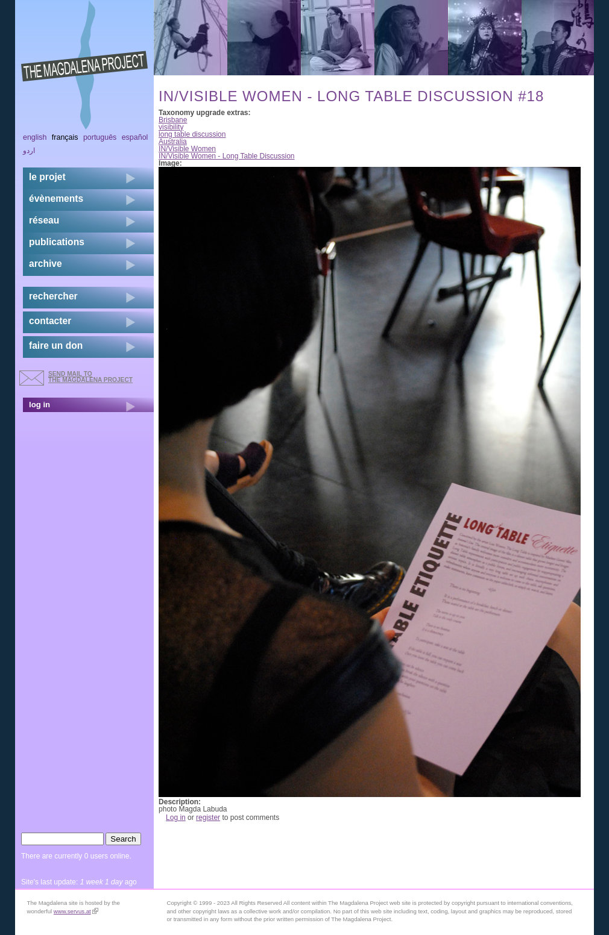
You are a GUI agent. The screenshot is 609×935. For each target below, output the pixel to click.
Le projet (47, 177)
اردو (29, 150)
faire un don (56, 345)
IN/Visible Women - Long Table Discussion (226, 156)
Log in (176, 817)
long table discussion (192, 134)
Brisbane (173, 120)
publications (56, 242)
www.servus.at (76, 911)
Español (135, 137)
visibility (171, 127)
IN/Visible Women (187, 149)
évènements (56, 198)
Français (65, 137)
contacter (50, 321)
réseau (44, 220)
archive (45, 263)
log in (39, 404)
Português (99, 137)
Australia (173, 141)
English (35, 137)
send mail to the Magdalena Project (90, 377)
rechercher (53, 296)
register (208, 817)
